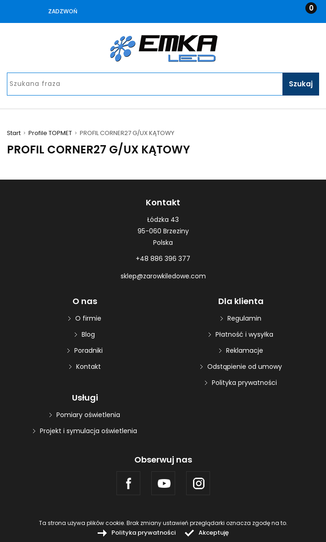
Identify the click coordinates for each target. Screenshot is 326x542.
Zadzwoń (62, 11)
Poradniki (88, 350)
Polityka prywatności (244, 382)
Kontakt (88, 366)
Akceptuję (214, 532)
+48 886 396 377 (163, 258)
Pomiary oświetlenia (88, 414)
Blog (88, 334)
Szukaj (301, 84)
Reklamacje (244, 350)
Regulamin (244, 318)
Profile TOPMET (50, 133)
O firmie (88, 318)
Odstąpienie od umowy (244, 366)
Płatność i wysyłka (244, 334)
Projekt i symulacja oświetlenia (88, 430)
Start (14, 133)
